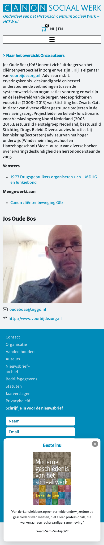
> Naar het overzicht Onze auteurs (34, 55)
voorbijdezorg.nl (25, 75)
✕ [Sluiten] (95, 444)
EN (60, 29)
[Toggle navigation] (52, 39)
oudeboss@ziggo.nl (27, 309)
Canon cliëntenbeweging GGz (36, 202)
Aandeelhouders (20, 351)
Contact (13, 337)
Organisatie (16, 344)
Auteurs (13, 359)
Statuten (14, 386)
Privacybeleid (18, 400)
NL (52, 29)
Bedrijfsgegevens (21, 379)
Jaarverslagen (18, 393)
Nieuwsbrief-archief (18, 369)
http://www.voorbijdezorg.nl (35, 318)
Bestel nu (52, 445)
